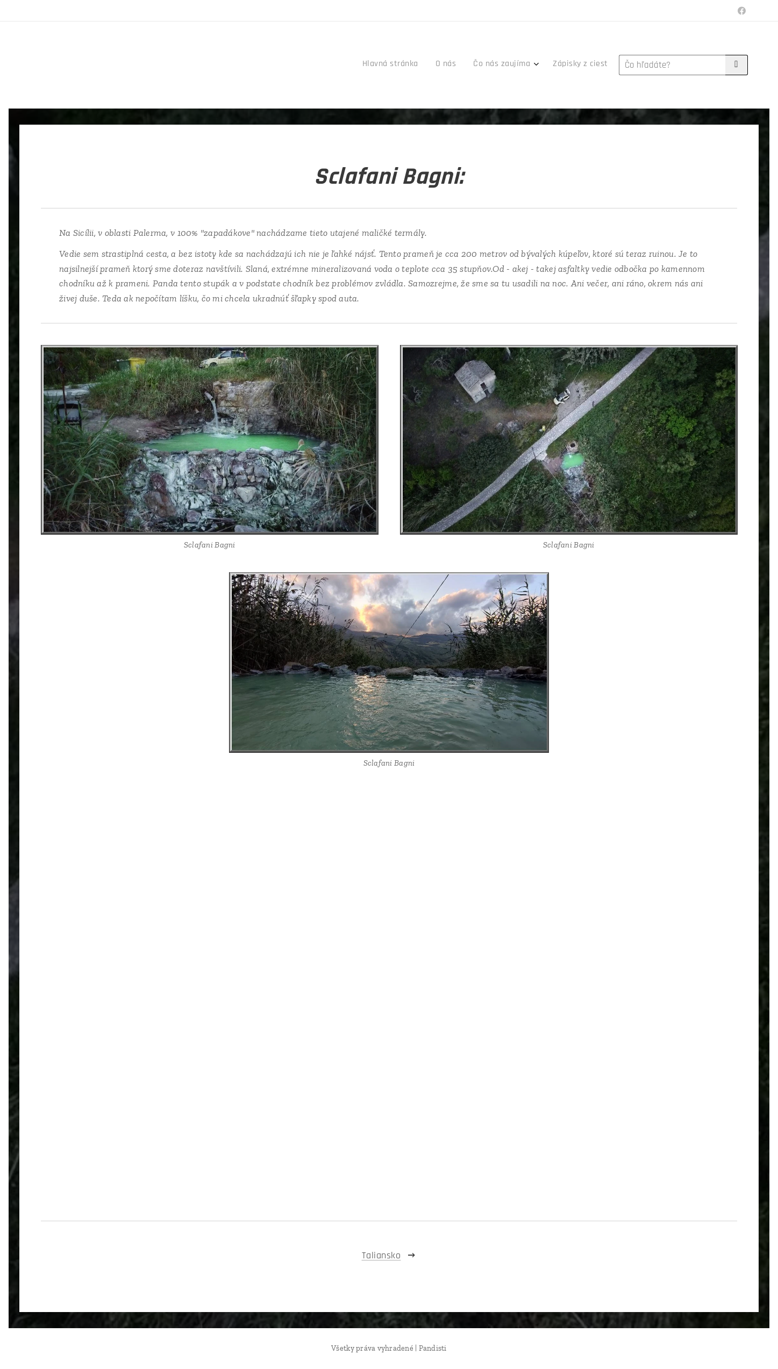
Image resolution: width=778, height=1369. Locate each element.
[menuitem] (548, 65)
